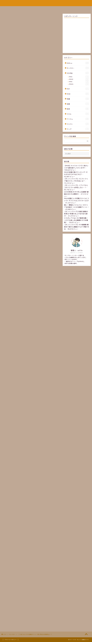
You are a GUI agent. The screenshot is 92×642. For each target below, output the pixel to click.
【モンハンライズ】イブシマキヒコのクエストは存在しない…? (76, 186)
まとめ (8, 202)
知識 (78, 99)
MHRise (78, 63)
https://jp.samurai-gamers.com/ (23, 275)
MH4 (79, 82)
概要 (7, 195)
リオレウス (7, 520)
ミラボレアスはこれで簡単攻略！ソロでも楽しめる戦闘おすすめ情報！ (76, 220)
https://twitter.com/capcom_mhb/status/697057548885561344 (29, 155)
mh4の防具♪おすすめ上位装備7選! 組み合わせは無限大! (76, 193)
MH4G (79, 84)
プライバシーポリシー (11, 639)
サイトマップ (40, 8)
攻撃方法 (9, 200)
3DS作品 (78, 73)
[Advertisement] (30, 40)
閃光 (21, 520)
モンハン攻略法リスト (46, 3)
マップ (78, 129)
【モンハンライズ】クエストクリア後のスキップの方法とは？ (76, 180)
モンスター (6, 64)
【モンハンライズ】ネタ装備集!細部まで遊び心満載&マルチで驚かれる (76, 227)
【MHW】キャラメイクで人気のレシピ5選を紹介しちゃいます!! (76, 167)
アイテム (78, 119)
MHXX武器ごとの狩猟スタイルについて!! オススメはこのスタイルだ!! (76, 199)
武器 (78, 104)
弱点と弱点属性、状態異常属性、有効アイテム (21, 197)
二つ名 (15, 520)
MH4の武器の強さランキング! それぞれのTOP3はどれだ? (76, 173)
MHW (78, 94)
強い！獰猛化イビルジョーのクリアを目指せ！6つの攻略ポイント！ (76, 206)
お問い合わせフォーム (57, 8)
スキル (78, 114)
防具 (78, 109)
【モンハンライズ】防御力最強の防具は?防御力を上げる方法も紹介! (76, 213)
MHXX (79, 79)
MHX (79, 77)
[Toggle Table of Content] (35, 192)
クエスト (78, 124)
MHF (78, 89)
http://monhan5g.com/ (19, 381)
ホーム (29, 8)
